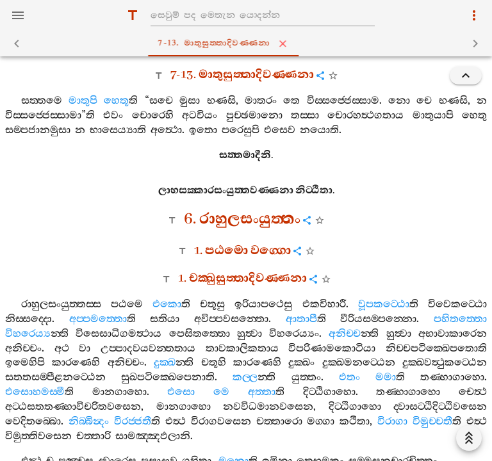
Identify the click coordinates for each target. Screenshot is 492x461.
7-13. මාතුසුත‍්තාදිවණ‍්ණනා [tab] (248, 43)
